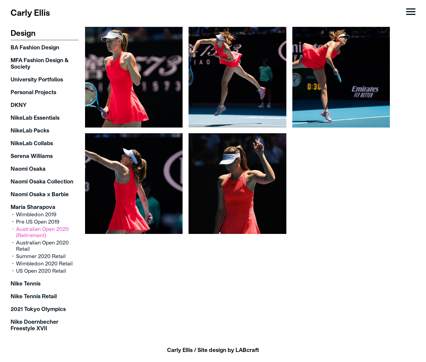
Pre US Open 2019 (37, 221)
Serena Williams (32, 156)
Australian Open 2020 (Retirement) (42, 232)
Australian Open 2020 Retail (42, 245)
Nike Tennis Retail (34, 296)
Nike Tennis (25, 283)
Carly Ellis (30, 12)
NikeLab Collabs (32, 143)
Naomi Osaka (28, 168)
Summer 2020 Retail (40, 256)
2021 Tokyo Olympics (38, 309)
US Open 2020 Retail (41, 271)
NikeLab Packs (30, 130)
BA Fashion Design (35, 47)
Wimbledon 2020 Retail (44, 263)
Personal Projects (33, 92)
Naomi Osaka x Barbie (40, 194)
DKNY (19, 104)
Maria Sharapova (33, 207)
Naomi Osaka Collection (42, 181)
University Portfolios (37, 79)
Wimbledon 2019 (36, 214)
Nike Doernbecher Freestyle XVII (34, 324)
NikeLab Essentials (35, 117)
